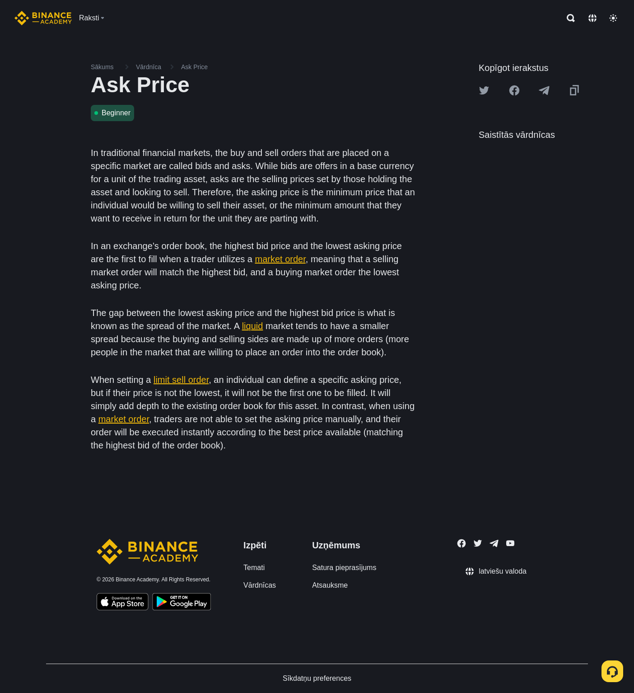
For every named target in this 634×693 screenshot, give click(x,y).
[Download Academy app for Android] (181, 603)
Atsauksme (330, 585)
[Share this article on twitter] (484, 90)
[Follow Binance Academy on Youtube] (510, 543)
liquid (252, 326)
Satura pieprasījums (344, 567)
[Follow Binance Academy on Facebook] (461, 543)
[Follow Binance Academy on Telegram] (494, 543)
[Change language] (592, 18)
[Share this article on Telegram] (544, 90)
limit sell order (181, 380)
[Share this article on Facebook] (514, 90)
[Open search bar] (568, 18)
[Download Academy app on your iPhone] (123, 603)
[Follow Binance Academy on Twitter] (477, 543)
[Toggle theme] (613, 18)
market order (280, 259)
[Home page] (43, 18)
